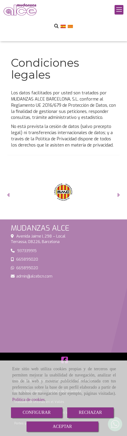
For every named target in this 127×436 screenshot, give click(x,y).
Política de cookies (28, 399)
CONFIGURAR (37, 412)
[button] (8, 195)
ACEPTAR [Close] (62, 426)
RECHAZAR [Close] (90, 412)
